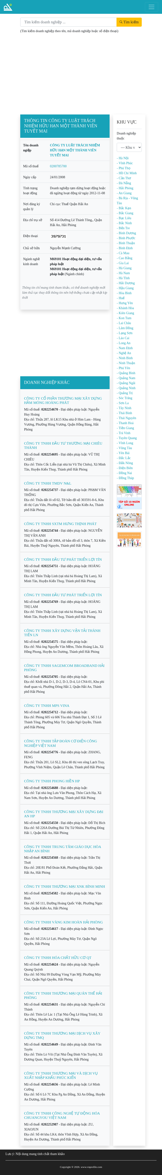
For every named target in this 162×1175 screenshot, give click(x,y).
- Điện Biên (125, 468)
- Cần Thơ (124, 178)
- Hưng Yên (125, 303)
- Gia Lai (123, 263)
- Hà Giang (124, 268)
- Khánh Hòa (125, 308)
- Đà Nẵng (124, 183)
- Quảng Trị (125, 393)
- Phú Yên (123, 368)
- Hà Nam (123, 273)
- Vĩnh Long (125, 443)
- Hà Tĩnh (123, 278)
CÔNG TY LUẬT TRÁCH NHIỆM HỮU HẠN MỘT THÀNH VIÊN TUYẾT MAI (75, 150)
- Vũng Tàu (124, 448)
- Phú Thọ (123, 168)
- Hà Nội (123, 158)
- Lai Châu (124, 323)
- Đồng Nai (124, 473)
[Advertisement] (81, 75)
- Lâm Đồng (125, 328)
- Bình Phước (126, 238)
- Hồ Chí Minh (127, 173)
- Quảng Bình (126, 373)
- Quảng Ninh (126, 388)
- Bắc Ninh (124, 223)
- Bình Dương (126, 233)
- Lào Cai (123, 338)
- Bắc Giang (125, 213)
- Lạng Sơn (124, 333)
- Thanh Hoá (125, 423)
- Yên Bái (123, 453)
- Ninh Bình (125, 358)
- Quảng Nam (126, 378)
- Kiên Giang (125, 313)
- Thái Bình (124, 413)
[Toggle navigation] (151, 7)
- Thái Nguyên (126, 418)
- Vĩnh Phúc (125, 163)
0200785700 (58, 166)
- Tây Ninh (124, 408)
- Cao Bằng (124, 258)
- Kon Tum (124, 318)
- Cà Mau (123, 253)
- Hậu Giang (125, 288)
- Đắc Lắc (124, 458)
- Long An (124, 343)
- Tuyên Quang (127, 438)
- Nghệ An (124, 353)
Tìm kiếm (129, 22)
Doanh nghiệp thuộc (126, 136)
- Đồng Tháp (125, 478)
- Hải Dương (126, 283)
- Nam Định (125, 348)
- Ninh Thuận (126, 363)
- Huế (121, 298)
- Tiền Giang (125, 428)
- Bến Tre (123, 228)
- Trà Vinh (123, 433)
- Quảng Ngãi (126, 383)
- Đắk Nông (125, 463)
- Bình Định (125, 248)
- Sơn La (123, 403)
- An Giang (124, 193)
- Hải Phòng (125, 188)
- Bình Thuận (126, 243)
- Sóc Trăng (124, 398)
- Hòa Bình (124, 293)
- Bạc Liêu (124, 218)
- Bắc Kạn (124, 208)
